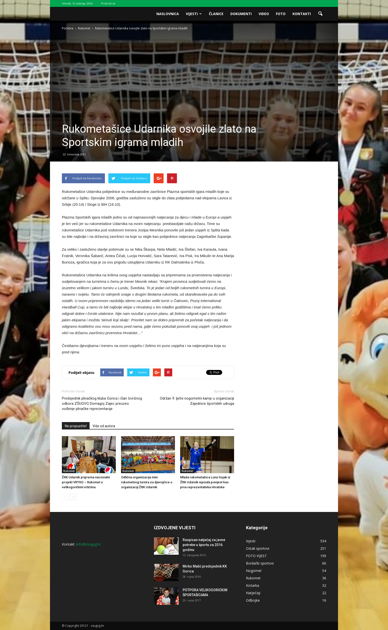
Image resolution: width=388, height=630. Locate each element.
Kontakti (301, 13)
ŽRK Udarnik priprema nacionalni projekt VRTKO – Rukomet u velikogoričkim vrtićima (86, 482)
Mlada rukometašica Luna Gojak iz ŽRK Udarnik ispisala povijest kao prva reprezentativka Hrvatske (205, 482)
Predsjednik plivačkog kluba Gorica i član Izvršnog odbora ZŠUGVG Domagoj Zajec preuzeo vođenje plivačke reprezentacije (102, 403)
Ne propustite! (76, 426)
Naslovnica (167, 13)
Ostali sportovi (257, 548)
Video (264, 13)
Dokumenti (241, 13)
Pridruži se (108, 3)
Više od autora (104, 426)
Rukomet (69, 471)
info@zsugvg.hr (88, 544)
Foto (281, 13)
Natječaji (253, 592)
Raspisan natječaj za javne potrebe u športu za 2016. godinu (204, 545)
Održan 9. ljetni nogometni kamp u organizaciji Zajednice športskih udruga (197, 401)
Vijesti (194, 13)
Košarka (252, 585)
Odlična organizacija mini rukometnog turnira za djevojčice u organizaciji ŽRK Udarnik (146, 482)
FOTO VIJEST (256, 555)
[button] (320, 14)
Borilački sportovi (260, 563)
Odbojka (253, 600)
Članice (216, 13)
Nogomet (254, 570)
